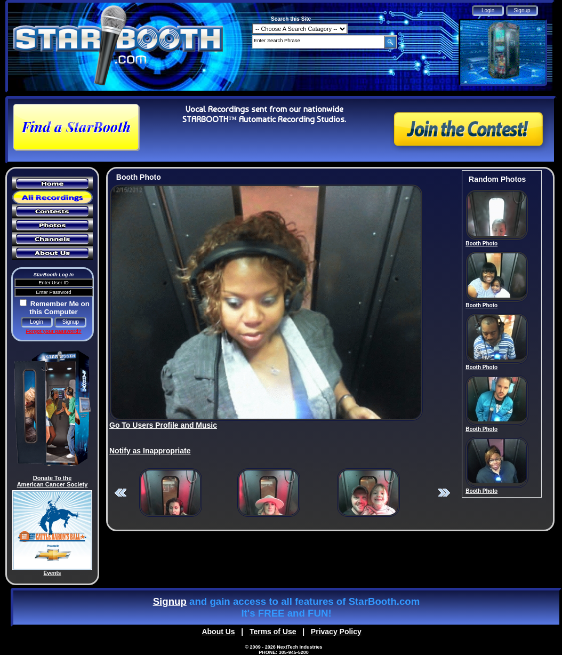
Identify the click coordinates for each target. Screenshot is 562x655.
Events (52, 573)
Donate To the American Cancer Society (52, 481)
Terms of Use (273, 631)
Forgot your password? (53, 331)
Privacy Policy (336, 631)
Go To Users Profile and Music (163, 425)
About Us (218, 631)
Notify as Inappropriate (149, 450)
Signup (170, 601)
